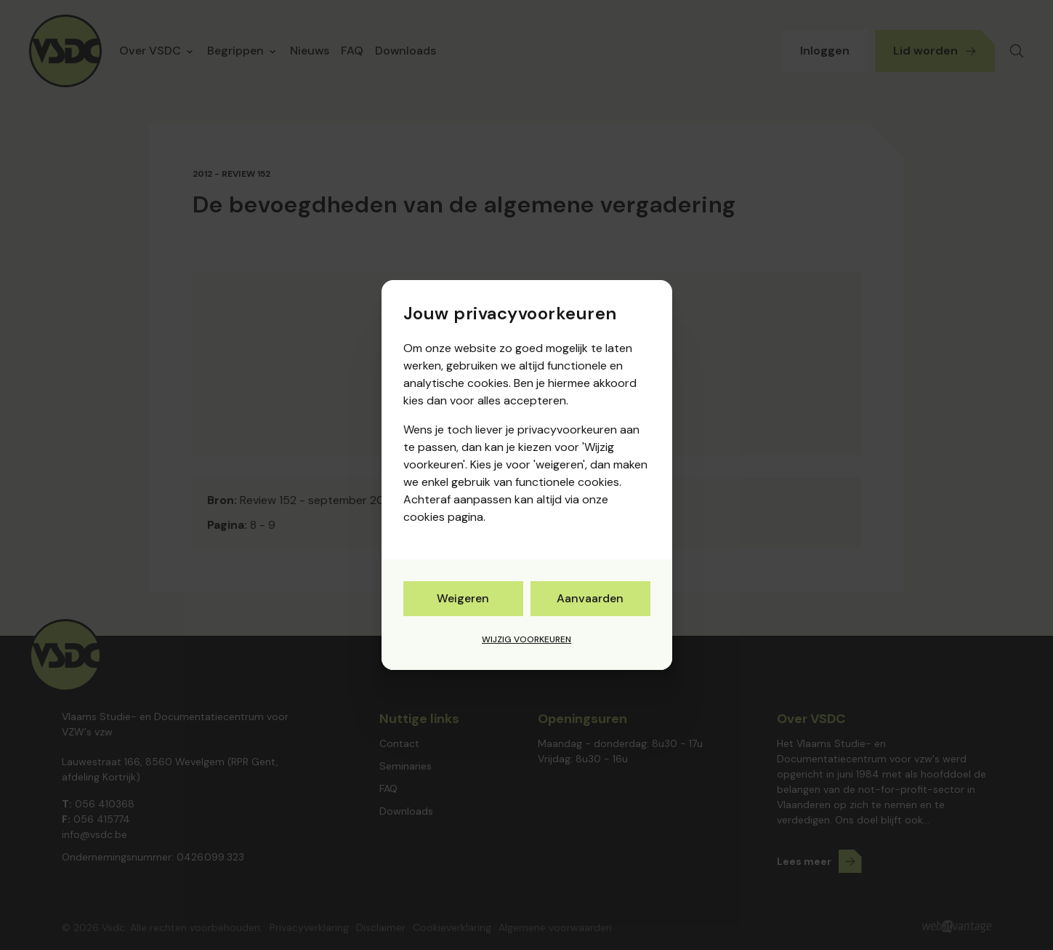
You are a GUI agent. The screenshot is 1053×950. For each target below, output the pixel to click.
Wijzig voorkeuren (526, 639)
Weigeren (463, 598)
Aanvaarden (590, 598)
